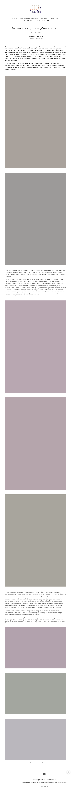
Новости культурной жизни (29, 18)
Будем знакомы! (27, 20)
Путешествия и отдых (42, 20)
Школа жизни (55, 18)
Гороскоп (44, 18)
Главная (14, 18)
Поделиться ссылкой (36, 765)
